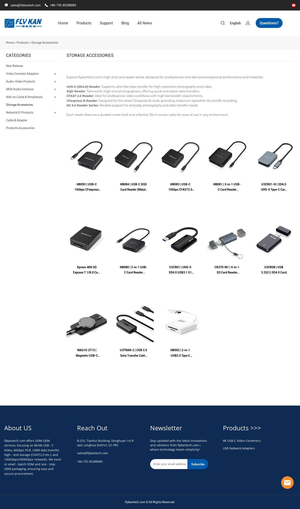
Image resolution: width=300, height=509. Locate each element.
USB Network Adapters (239, 448)
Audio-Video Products (20, 81)
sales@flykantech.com (25, 5)
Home (63, 23)
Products (83, 23)
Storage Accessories (44, 42)
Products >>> (242, 428)
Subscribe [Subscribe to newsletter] (197, 464)
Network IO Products (19, 112)
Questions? (269, 23)
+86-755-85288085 (63, 5)
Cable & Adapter (16, 120)
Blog (125, 23)
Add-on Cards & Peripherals (24, 97)
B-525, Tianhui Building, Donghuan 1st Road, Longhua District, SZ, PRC (105, 443)
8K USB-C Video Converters (242, 441)
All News (144, 23)
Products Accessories (20, 128)
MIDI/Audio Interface (20, 89)
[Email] (169, 464)
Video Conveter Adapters (22, 73)
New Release (14, 66)
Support (106, 23)
